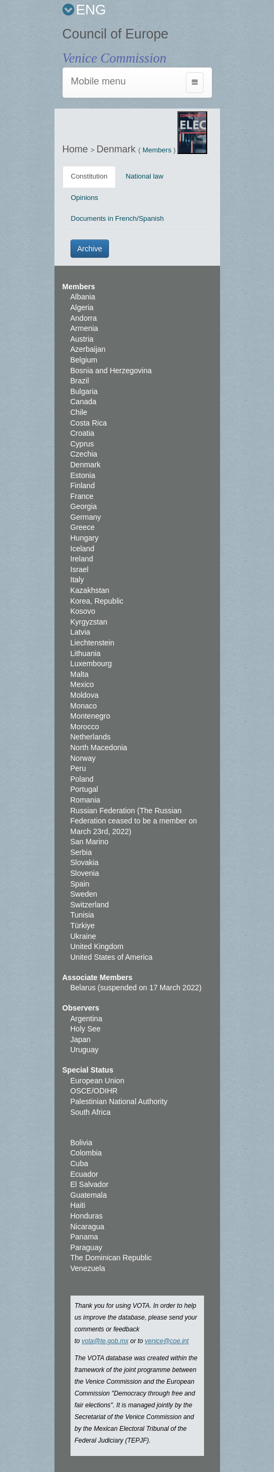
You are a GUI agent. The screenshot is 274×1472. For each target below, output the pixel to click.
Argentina (87, 1018)
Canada (84, 401)
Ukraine (83, 936)
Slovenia (85, 873)
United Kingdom (97, 946)
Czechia (84, 454)
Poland (82, 779)
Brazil (80, 380)
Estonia (83, 475)
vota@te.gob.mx (105, 1341)
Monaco (84, 706)
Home (76, 149)
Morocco (85, 726)
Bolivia (81, 1142)
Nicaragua (88, 1226)
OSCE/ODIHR (94, 1090)
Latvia (80, 632)
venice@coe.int (167, 1341)
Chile (79, 412)
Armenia (84, 328)
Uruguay (85, 1049)
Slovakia (85, 862)
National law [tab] (144, 176)
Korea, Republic (97, 601)
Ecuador (84, 1174)
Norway (83, 758)
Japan (81, 1039)
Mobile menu (98, 81)
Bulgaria (84, 391)
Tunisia (83, 915)
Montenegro (91, 716)
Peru (79, 768)
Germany (86, 517)
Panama (84, 1236)
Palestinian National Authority (119, 1101)
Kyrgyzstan (89, 622)
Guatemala (89, 1195)
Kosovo (83, 611)
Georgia (84, 506)
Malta (80, 674)
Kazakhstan (90, 590)
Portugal (84, 789)
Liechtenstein (93, 642)
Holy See (86, 1028)
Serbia (81, 852)
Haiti (78, 1205)
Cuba (79, 1163)
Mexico (82, 684)
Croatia (83, 433)
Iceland (83, 548)
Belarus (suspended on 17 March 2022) (136, 987)
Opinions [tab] (84, 198)
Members (157, 150)
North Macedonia (99, 747)
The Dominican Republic (111, 1257)
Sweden (84, 894)
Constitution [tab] (89, 176)
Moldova (85, 695)
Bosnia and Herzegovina (111, 370)
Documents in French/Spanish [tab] (117, 218)
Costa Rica (89, 423)
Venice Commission (114, 58)
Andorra (84, 318)
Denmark (117, 149)
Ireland (82, 558)
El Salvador (90, 1184)
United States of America (112, 957)
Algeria (82, 307)
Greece (83, 527)
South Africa (91, 1112)
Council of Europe (115, 33)
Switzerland (90, 904)
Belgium (84, 360)
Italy (77, 579)
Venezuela (88, 1268)
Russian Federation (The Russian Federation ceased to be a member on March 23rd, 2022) (134, 821)
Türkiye (83, 925)
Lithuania (86, 653)
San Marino (90, 841)
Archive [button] (90, 248)
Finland (83, 485)
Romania (85, 800)
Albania (83, 296)
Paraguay (87, 1247)
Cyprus (82, 444)
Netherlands (91, 737)
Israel (80, 569)
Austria (82, 339)
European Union (97, 1080)
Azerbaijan (88, 349)
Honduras (87, 1216)
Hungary (85, 538)
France (82, 496)
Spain (80, 884)
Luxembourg (91, 663)
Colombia (86, 1153)
